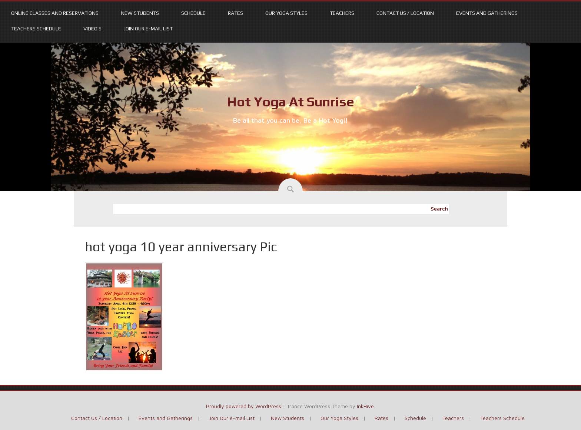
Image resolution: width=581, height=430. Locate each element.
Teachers (342, 13)
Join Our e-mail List (148, 29)
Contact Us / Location (405, 13)
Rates (235, 13)
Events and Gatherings (487, 13)
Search (439, 209)
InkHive (365, 406)
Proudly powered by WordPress (243, 406)
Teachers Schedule (36, 29)
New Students (140, 13)
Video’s (92, 29)
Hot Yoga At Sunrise (290, 101)
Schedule (193, 13)
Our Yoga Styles (286, 13)
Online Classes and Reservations (55, 13)
